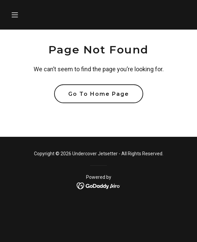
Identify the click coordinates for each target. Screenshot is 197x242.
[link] (99, 185)
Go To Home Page (98, 94)
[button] (21, 15)
